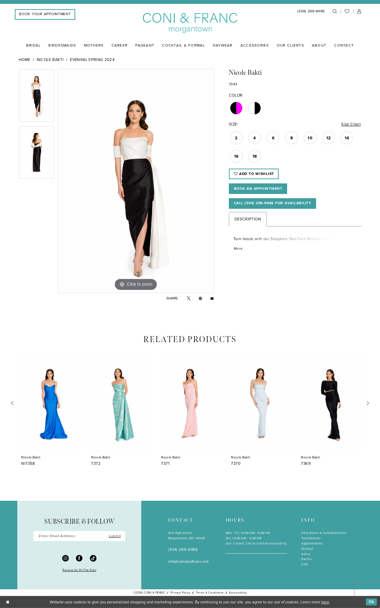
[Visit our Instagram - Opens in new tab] (65, 558)
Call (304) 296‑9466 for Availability (272, 203)
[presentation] (50, 403)
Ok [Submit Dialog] (371, 601)
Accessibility (238, 592)
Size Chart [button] (351, 124)
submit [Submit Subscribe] (115, 536)
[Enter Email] (79, 536)
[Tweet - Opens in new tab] (188, 298)
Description (247, 219)
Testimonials (310, 538)
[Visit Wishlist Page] (347, 11)
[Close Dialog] (7, 602)
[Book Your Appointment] (45, 14)
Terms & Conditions (210, 592)
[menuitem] (45, 14)
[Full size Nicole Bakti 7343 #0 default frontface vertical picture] (136, 181)
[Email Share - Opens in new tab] (212, 298)
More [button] (238, 248)
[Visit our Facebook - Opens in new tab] (79, 558)
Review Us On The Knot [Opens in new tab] (79, 570)
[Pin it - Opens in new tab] (200, 298)
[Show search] (335, 12)
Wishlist (307, 548)
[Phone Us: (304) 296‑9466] (311, 11)
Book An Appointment (258, 188)
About (306, 554)
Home (24, 59)
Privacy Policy (181, 592)
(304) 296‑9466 (183, 549)
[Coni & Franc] (190, 23)
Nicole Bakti (50, 59)
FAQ (304, 564)
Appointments (312, 543)
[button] (359, 12)
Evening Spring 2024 (92, 59)
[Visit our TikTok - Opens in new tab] (93, 558)
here (325, 601)
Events (306, 559)
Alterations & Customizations (323, 532)
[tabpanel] (36, 97)
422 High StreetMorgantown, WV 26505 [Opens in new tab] (186, 535)
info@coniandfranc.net (188, 561)
